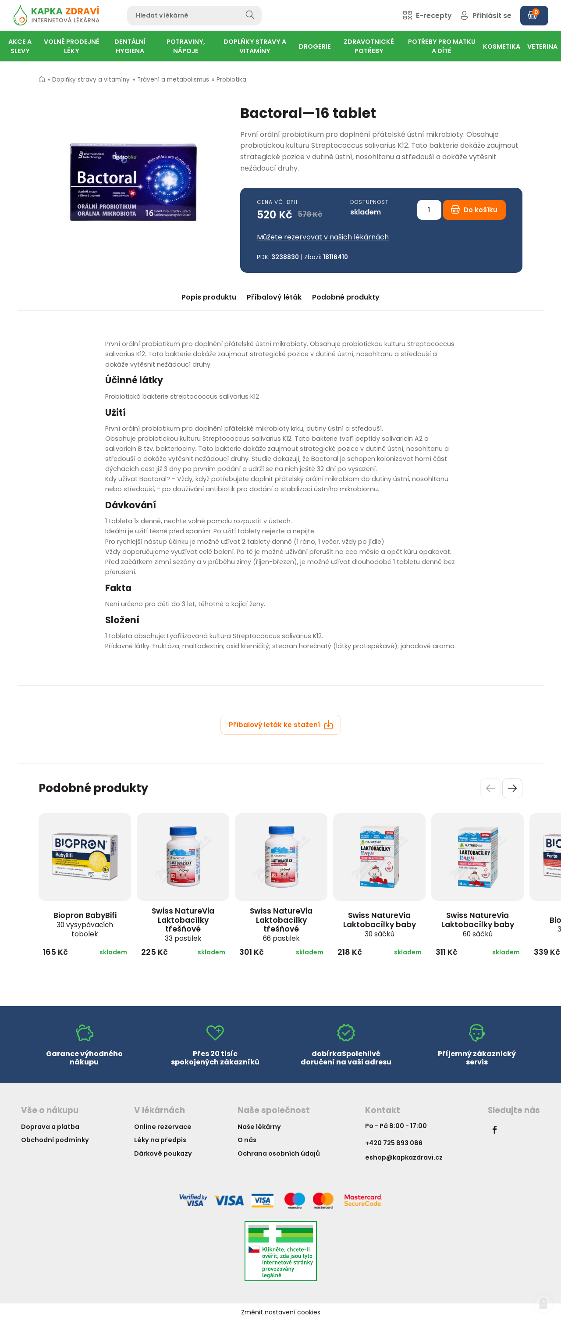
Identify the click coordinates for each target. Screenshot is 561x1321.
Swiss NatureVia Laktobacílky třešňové (183, 924)
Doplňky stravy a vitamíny (91, 79)
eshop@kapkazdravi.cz (404, 1157)
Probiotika (231, 79)
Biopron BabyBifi (85, 924)
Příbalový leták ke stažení (281, 724)
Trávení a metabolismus (173, 79)
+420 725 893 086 (394, 1143)
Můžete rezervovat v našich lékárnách (323, 237)
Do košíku (474, 209)
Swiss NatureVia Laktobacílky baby (379, 924)
